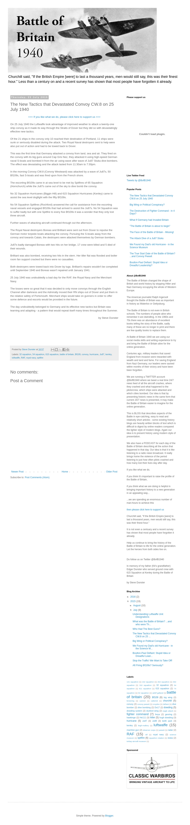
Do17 (157, 707)
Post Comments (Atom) (37, 477)
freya (157, 714)
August (137, 605)
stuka (170, 738)
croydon (156, 704)
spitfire (40, 357)
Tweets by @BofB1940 (139, 180)
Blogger (109, 815)
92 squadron (143, 693)
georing (168, 714)
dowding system (134, 711)
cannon (143, 701)
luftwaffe (16, 357)
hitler (152, 717)
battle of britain (67, 354)
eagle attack (168, 711)
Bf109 (78, 354)
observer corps (149, 730)
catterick (154, 701)
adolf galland (157, 693)
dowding (168, 707)
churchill (167, 700)
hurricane (93, 354)
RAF (23, 357)
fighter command (138, 714)
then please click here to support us (145, 509)
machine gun (133, 730)
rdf (146, 735)
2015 (133, 601)
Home (65, 471)
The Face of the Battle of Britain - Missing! (152, 232)
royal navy (31, 357)
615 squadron (52, 354)
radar (170, 730)
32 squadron (25, 354)
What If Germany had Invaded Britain (149, 220)
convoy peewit (143, 704)
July (135, 610)
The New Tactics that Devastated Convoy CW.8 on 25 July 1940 (151, 197)
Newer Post (17, 471)
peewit (161, 730)
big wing (168, 697)
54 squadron (38, 354)
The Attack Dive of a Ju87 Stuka (146, 238)
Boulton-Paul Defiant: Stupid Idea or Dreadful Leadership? (148, 264)
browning (130, 701)
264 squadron (163, 682)
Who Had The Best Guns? (146, 629)
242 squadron (148, 682)
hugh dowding (166, 717)
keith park (167, 721)
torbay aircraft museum (136, 741)
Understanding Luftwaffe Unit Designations (148, 615)
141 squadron (132, 682)
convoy (85, 354)
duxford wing (152, 711)
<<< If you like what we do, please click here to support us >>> (64, 116)
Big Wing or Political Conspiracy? (147, 204)
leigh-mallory (143, 725)
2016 (133, 596)
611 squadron (145, 688)
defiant (166, 704)
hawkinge (131, 717)
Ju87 (102, 354)
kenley (108, 354)
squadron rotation (156, 738)
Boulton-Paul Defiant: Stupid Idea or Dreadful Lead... (151, 654)
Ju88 (154, 721)
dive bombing (144, 707)
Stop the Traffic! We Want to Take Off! (152, 660)
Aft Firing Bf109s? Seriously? (148, 665)
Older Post (111, 471)
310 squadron (145, 685)
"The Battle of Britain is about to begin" (150, 226)
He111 (143, 717)
